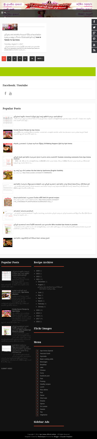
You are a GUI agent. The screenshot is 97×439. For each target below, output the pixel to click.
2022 (38, 276)
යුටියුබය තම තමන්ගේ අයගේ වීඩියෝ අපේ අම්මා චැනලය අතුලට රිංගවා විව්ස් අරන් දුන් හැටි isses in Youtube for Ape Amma (22, 37)
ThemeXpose (42, 436)
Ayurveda (43, 356)
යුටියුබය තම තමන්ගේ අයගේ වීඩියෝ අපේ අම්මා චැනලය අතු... (50, 288)
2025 (38, 271)
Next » (40, 58)
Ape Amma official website (48, 4)
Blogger (56, 436)
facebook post (45, 376)
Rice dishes (44, 390)
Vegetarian (43, 415)
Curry (42, 373)
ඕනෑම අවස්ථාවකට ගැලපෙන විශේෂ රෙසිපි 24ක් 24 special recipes (36, 198)
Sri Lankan (43, 406)
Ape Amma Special (46, 351)
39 (32, 58)
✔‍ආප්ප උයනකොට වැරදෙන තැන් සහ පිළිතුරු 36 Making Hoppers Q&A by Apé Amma (43, 143)
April (39, 298)
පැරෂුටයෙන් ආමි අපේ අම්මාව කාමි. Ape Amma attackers (20, 292)
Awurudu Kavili (45, 353)
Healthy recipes (45, 384)
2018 (38, 316)
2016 (38, 322)
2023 (38, 274)
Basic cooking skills (46, 359)
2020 (38, 310)
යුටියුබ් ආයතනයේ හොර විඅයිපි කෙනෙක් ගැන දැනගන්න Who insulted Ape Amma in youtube (46, 225)
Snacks (42, 401)
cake (41, 367)
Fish (41, 378)
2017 (38, 319)
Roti (41, 392)
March (40, 301)
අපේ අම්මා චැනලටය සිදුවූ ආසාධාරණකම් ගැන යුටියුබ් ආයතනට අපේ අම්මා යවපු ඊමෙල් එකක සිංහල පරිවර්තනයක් (52, 184)
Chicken (42, 370)
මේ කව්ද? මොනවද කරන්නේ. (23, 211)
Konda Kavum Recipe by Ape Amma (27, 130)
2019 (38, 313)
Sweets (42, 409)
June (40, 292)
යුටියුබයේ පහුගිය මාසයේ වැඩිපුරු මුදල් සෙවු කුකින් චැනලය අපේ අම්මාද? (38, 117)
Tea (41, 412)
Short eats (43, 398)
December (41, 282)
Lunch (42, 387)
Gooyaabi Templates (66, 436)
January (41, 307)
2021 (38, 279)
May (39, 295)
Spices (42, 404)
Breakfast (43, 365)
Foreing (42, 381)
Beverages (43, 362)
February (41, 304)
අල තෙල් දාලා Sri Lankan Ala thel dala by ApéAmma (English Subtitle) (38, 170)
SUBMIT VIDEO (6, 368)
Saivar (42, 395)
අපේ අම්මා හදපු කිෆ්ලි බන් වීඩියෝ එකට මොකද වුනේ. (32, 238)
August (40, 285)
